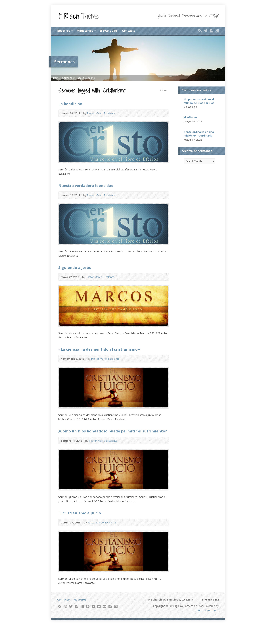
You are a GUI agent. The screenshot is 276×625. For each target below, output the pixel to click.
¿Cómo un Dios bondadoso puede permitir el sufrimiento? (112, 431)
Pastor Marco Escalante (101, 113)
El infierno (190, 117)
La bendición (70, 103)
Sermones (68, 77)
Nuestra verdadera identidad (86, 185)
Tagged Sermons (85, 77)
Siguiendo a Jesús (74, 267)
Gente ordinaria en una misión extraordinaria (199, 133)
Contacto (128, 31)
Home (56, 77)
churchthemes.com (207, 610)
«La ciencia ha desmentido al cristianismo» (99, 349)
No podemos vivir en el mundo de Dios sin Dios (199, 101)
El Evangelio (108, 31)
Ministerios (85, 31)
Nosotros (63, 31)
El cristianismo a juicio (79, 512)
